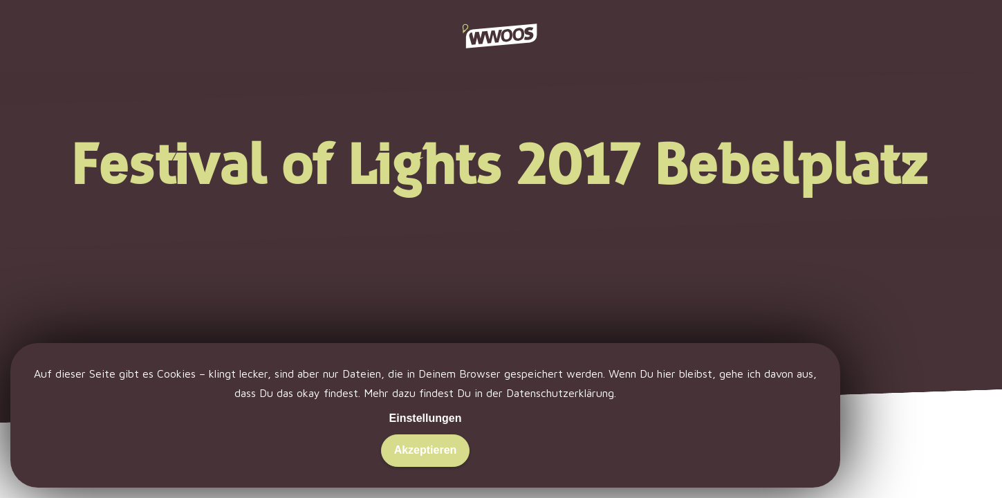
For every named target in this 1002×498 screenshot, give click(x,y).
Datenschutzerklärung (560, 393)
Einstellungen (425, 418)
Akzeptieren (425, 450)
